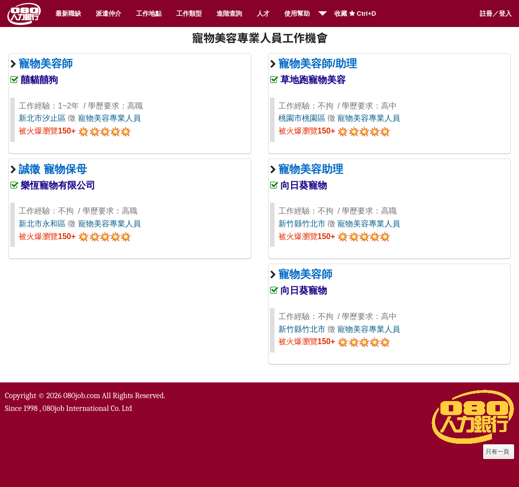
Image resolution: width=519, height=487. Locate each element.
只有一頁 (497, 451)
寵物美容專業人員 (109, 118)
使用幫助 (297, 13)
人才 (263, 13)
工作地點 (149, 13)
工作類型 (189, 13)
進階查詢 (229, 13)
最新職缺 (68, 13)
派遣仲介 (108, 13)
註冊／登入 (496, 13)
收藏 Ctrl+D (355, 13)
